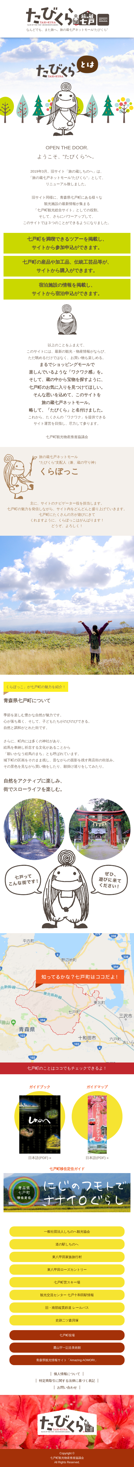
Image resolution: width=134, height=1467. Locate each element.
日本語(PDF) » (39, 1158)
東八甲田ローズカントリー (67, 1269)
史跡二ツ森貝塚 (67, 1320)
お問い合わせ (67, 1387)
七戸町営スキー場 (67, 1282)
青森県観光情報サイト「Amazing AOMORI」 (67, 1360)
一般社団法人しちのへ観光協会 (67, 1231)
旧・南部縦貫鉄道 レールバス (67, 1307)
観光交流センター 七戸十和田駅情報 (67, 1295)
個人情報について (67, 1374)
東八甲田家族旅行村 (67, 1257)
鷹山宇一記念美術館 (67, 1347)
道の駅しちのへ (67, 1244)
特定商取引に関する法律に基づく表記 (67, 1380)
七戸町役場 (67, 1335)
